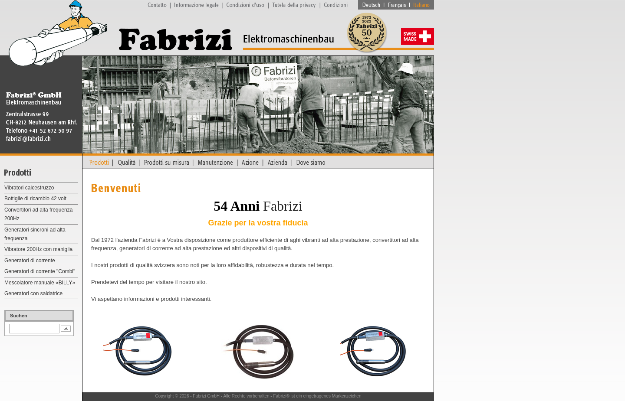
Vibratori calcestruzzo (29, 188)
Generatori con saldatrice (33, 293)
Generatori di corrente (29, 261)
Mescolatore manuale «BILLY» (39, 283)
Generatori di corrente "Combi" (39, 271)
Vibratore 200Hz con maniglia (38, 249)
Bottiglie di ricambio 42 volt (35, 199)
